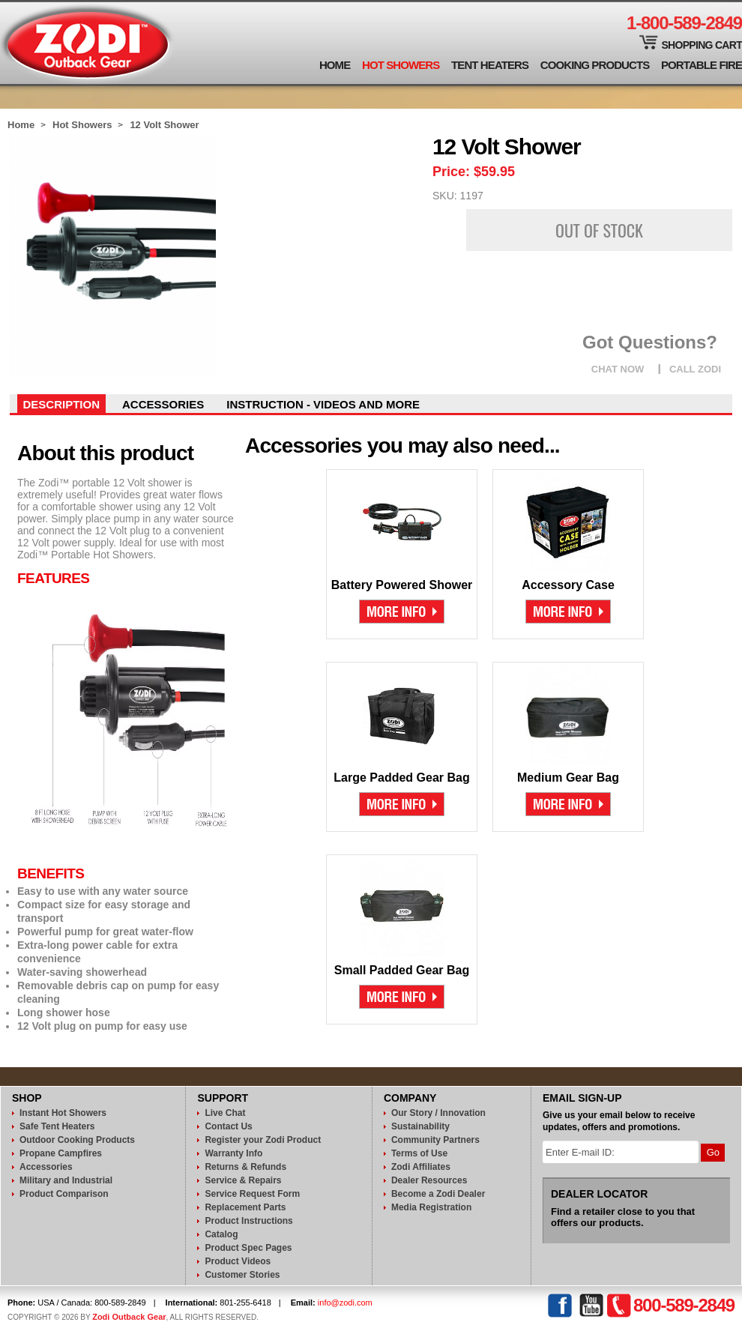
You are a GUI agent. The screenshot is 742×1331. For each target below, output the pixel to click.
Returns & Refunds (245, 1167)
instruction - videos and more (323, 404)
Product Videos (238, 1261)
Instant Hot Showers (62, 1113)
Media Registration (431, 1207)
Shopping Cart (701, 45)
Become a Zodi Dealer (438, 1194)
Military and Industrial (65, 1180)
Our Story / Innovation (438, 1113)
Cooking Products (595, 64)
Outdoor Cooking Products (77, 1140)
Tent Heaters (489, 64)
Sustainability (420, 1126)
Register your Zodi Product (263, 1140)
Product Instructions (248, 1221)
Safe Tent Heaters (56, 1126)
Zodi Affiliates (420, 1167)
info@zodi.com (345, 1302)
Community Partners (435, 1140)
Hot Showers (400, 64)
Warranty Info (233, 1153)
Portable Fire (701, 64)
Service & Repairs (243, 1180)
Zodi (87, 43)
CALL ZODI (695, 369)
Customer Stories (242, 1275)
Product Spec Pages (248, 1248)
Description (61, 404)
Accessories (163, 404)
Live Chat (225, 1113)
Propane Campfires (60, 1153)
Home (334, 64)
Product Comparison (64, 1194)
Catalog (221, 1234)
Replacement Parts (245, 1207)
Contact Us (228, 1126)
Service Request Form (252, 1194)
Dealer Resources (429, 1180)
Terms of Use (419, 1153)
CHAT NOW (618, 369)
